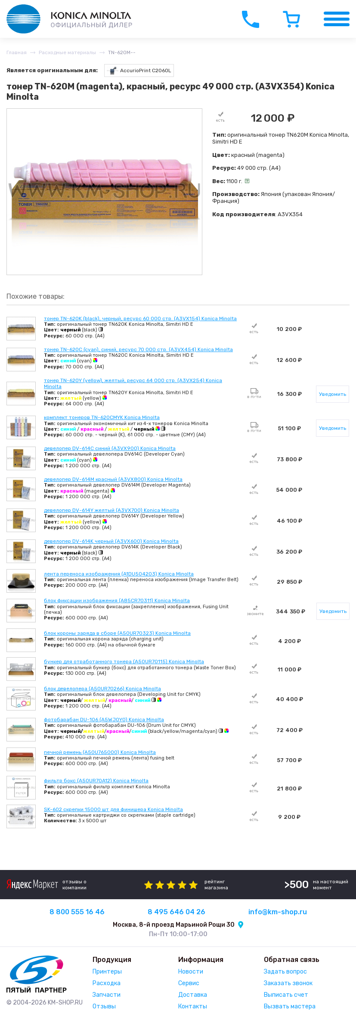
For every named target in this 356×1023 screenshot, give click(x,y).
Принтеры (107, 971)
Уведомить (332, 394)
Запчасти (107, 994)
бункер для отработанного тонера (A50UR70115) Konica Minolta (124, 662)
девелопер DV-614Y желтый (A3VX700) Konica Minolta (111, 510)
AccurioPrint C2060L (139, 70)
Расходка (107, 983)
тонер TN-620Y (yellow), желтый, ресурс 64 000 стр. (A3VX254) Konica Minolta (133, 383)
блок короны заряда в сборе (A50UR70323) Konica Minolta (117, 633)
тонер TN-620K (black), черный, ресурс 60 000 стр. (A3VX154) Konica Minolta (140, 318)
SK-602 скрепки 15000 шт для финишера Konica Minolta (113, 809)
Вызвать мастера (290, 1006)
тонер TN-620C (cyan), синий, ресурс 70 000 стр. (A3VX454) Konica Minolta (138, 349)
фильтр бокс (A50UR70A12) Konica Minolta (96, 781)
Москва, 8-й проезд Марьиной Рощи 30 (174, 924)
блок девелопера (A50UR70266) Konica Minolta (102, 689)
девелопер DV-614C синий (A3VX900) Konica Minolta (110, 448)
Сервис (188, 983)
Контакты (192, 1006)
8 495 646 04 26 (176, 912)
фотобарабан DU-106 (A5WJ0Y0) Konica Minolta (104, 720)
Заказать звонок (288, 983)
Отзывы (104, 1006)
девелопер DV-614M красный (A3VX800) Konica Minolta (113, 479)
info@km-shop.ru (277, 912)
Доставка (192, 994)
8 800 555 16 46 (77, 912)
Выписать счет (286, 994)
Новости (190, 971)
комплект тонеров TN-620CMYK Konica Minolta (102, 417)
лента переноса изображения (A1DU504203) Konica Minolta (119, 574)
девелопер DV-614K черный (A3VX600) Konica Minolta (111, 541)
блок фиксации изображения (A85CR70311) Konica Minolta (117, 600)
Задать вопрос (285, 971)
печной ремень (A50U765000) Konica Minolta (100, 752)
